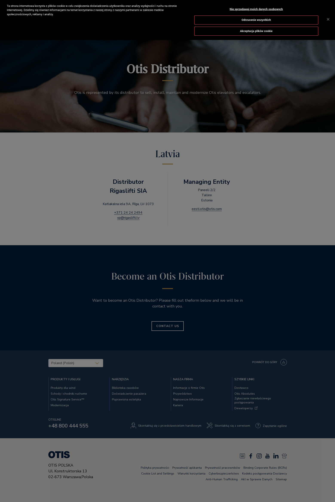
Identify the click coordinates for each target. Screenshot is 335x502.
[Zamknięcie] (328, 14)
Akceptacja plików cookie (256, 25)
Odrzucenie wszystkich (256, 15)
